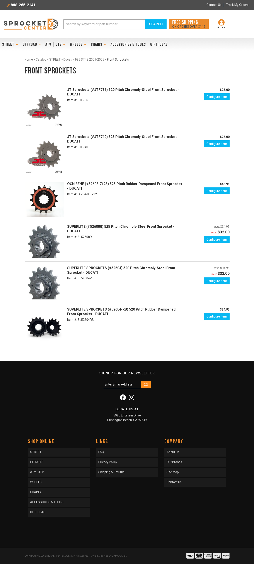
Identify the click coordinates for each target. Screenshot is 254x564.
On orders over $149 (188, 23)
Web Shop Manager (115, 556)
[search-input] (104, 24)
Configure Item (216, 97)
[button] (115, 24)
